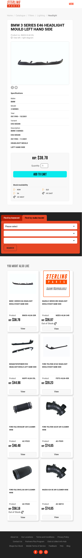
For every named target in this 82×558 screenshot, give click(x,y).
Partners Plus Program (34, 541)
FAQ (61, 546)
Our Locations (27, 537)
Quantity (35, 165)
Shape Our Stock (16, 546)
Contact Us (17, 541)
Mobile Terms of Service (36, 546)
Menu (71, 4)
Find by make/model (34, 217)
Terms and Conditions (45, 537)
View (23, 328)
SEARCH (10, 248)
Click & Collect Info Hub (56, 541)
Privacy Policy (63, 537)
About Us (14, 537)
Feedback (53, 546)
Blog (68, 546)
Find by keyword (12, 217)
